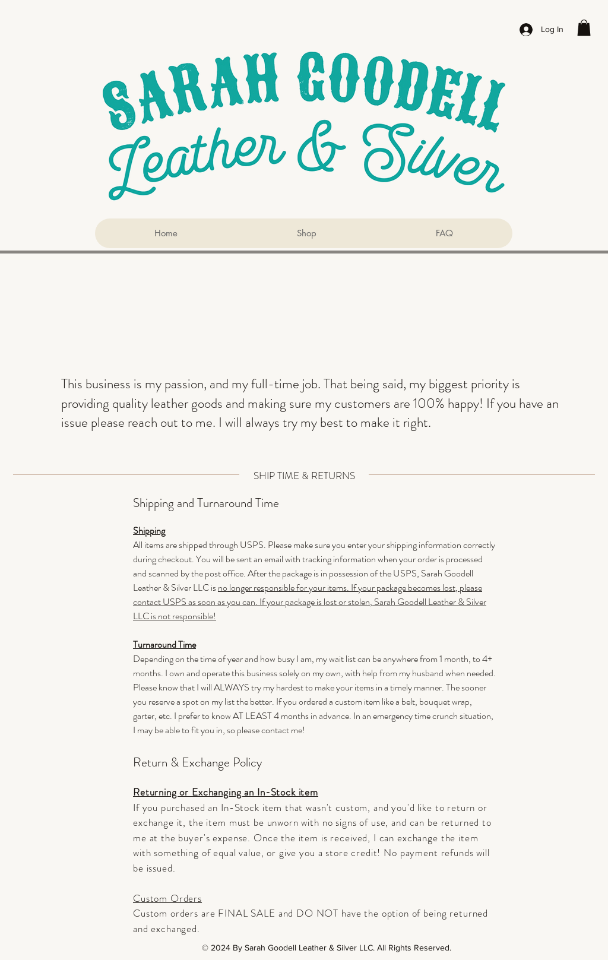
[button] (584, 28)
